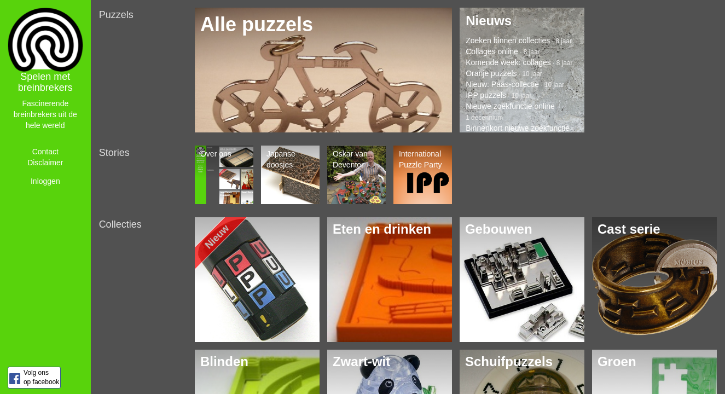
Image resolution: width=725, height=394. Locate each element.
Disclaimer (45, 162)
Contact (45, 151)
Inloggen (45, 181)
